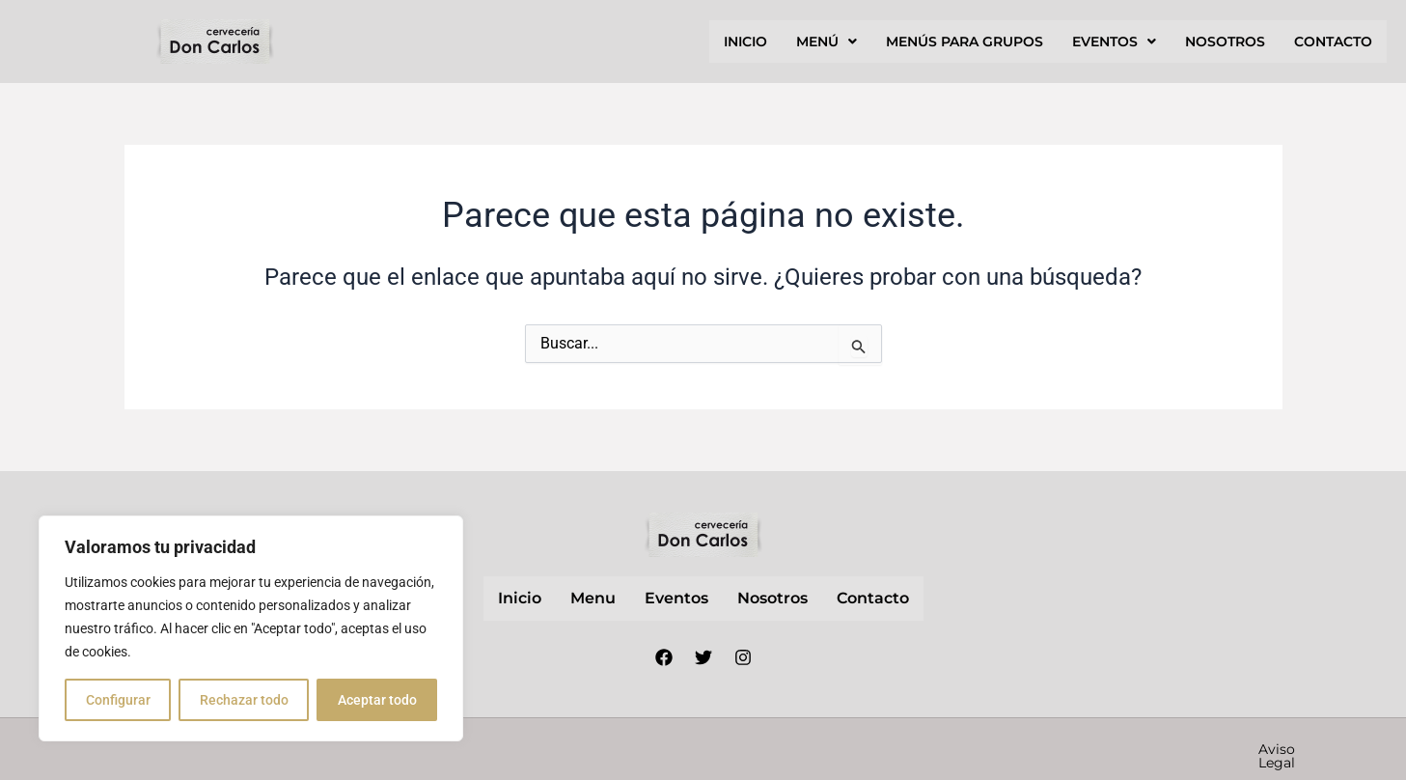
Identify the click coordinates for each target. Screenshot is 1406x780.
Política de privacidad (994, 749)
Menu (593, 598)
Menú (826, 41)
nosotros (1225, 41)
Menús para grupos (964, 41)
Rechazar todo (244, 700)
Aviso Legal (852, 749)
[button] (826, 41)
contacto (1333, 41)
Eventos (1114, 41)
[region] (251, 628)
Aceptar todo (377, 700)
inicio (745, 41)
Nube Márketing (620, 748)
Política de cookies (1163, 749)
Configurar (118, 700)
